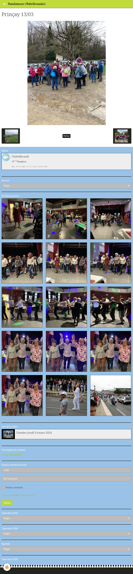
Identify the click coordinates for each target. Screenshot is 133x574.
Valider (7, 503)
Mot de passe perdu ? (26, 495)
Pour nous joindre (12, 455)
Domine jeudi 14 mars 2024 (34, 432)
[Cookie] (7, 567)
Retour (66, 136)
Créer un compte (9, 495)
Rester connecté (12, 487)
